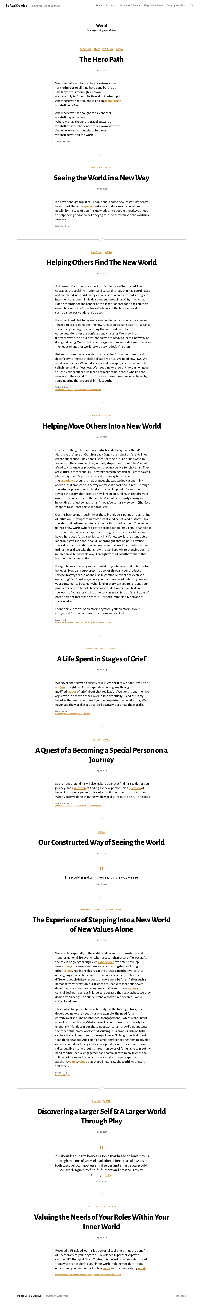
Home (99, 5)
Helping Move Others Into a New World (101, 426)
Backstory (111, 5)
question (80, 788)
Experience (96, 167)
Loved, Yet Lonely (62, 1075)
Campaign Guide (175, 5)
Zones (113, 648)
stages (71, 691)
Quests (96, 740)
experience (89, 206)
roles (106, 1268)
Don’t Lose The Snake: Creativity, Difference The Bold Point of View (83, 622)
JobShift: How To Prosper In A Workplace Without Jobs (78, 390)
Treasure (108, 909)
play (107, 1175)
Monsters (107, 49)
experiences (106, 962)
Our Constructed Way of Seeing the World (101, 842)
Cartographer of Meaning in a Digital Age (72, 714)
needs (142, 1268)
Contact (193, 5)
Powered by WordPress (56, 1296)
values (65, 966)
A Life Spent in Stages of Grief (101, 659)
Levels (97, 909)
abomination (112, 100)
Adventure (85, 49)
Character (96, 252)
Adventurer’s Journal (130, 5)
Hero (97, 49)
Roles (90, 1207)
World (119, 49)
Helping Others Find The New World (101, 262)
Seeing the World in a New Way (101, 178)
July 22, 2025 (101, 70)
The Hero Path (101, 59)
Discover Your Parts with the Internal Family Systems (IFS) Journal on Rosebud (88, 1275)
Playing (96, 1101)
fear (62, 687)
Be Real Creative (16, 5)
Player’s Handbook (153, 5)
